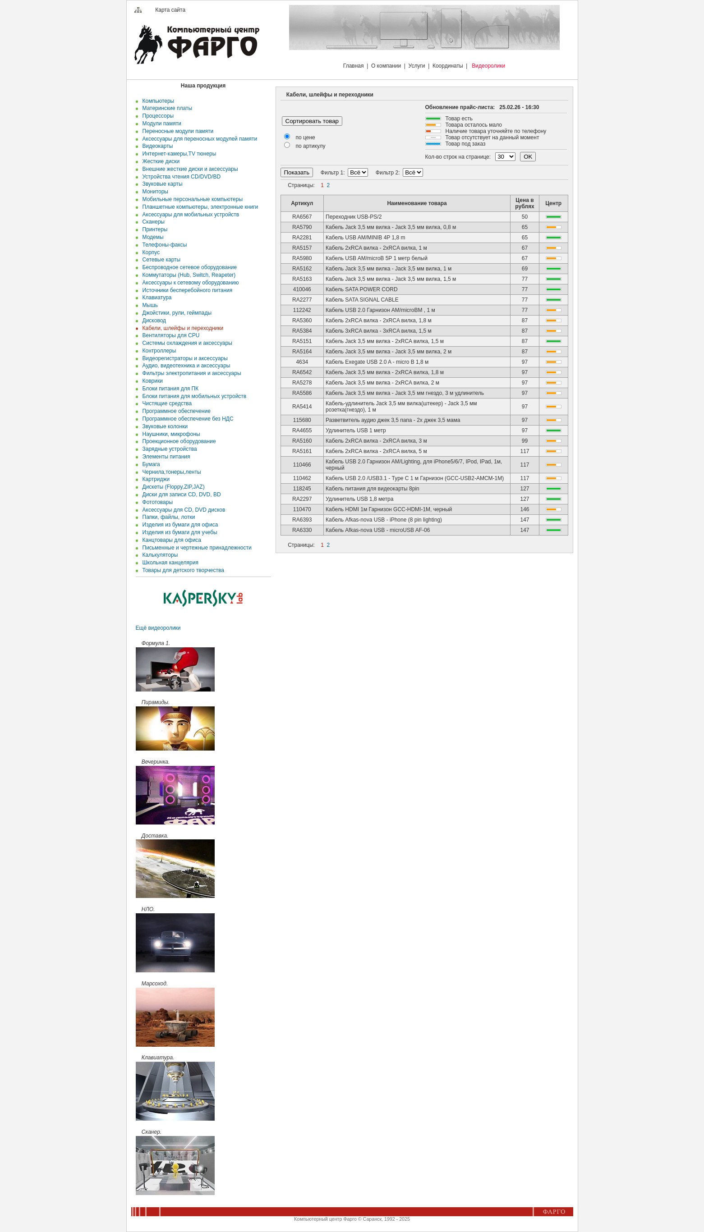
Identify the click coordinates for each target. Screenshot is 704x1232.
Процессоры (156, 116)
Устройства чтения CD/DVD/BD (180, 177)
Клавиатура (155, 297)
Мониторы (153, 191)
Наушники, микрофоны (169, 434)
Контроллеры (157, 351)
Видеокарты (156, 146)
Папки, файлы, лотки (167, 517)
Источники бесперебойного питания (185, 290)
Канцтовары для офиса (170, 540)
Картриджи (154, 479)
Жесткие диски (159, 161)
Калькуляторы (158, 555)
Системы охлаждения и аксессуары (185, 343)
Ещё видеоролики (158, 628)
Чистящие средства (165, 403)
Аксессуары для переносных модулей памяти (198, 139)
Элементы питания (164, 456)
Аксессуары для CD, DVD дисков (182, 510)
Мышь (148, 305)
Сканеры (152, 222)
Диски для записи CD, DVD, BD (180, 494)
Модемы (151, 237)
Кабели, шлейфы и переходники (181, 328)
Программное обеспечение (175, 411)
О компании (386, 66)
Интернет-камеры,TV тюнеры (177, 154)
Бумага (149, 464)
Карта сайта (170, 10)
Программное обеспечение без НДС (186, 419)
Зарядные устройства (168, 449)
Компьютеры (156, 101)
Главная (353, 66)
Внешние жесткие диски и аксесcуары (188, 169)
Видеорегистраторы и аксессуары (183, 358)
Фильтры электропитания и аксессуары (190, 373)
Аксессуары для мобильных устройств (189, 214)
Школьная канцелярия (168, 562)
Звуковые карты (161, 184)
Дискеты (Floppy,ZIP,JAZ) (172, 487)
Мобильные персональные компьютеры (191, 199)
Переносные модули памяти (176, 131)
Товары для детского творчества (181, 570)
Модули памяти (160, 123)
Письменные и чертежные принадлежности (195, 548)
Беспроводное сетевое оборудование (188, 267)
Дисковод (152, 320)
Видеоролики (488, 66)
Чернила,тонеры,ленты (170, 472)
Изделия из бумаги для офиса (178, 525)
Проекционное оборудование (177, 441)
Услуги (417, 66)
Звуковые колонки (163, 426)
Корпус (149, 252)
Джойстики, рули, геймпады (175, 313)
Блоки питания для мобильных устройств (192, 396)
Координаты (448, 66)
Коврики (151, 381)
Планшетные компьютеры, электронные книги (198, 207)
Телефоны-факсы (163, 245)
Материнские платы (165, 108)
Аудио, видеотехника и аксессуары (184, 365)
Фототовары (156, 502)
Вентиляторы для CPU (169, 335)
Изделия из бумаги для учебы (178, 532)
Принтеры (153, 229)
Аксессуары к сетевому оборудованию (189, 282)
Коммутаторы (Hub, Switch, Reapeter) (187, 275)
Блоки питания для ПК (168, 388)
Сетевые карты (159, 259)
